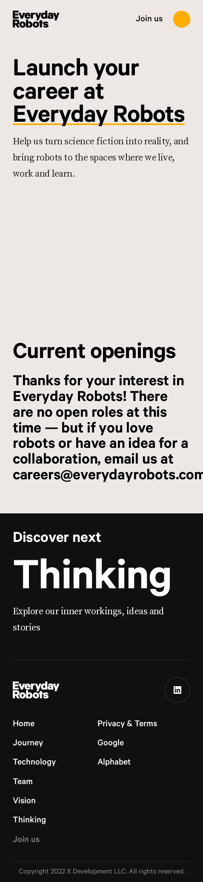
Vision (24, 801)
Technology (34, 762)
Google (110, 743)
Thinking (92, 577)
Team (23, 782)
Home (23, 724)
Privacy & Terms (127, 724)
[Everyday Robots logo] (36, 19)
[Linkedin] (177, 690)
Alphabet (114, 762)
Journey (28, 743)
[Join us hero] (101, 262)
